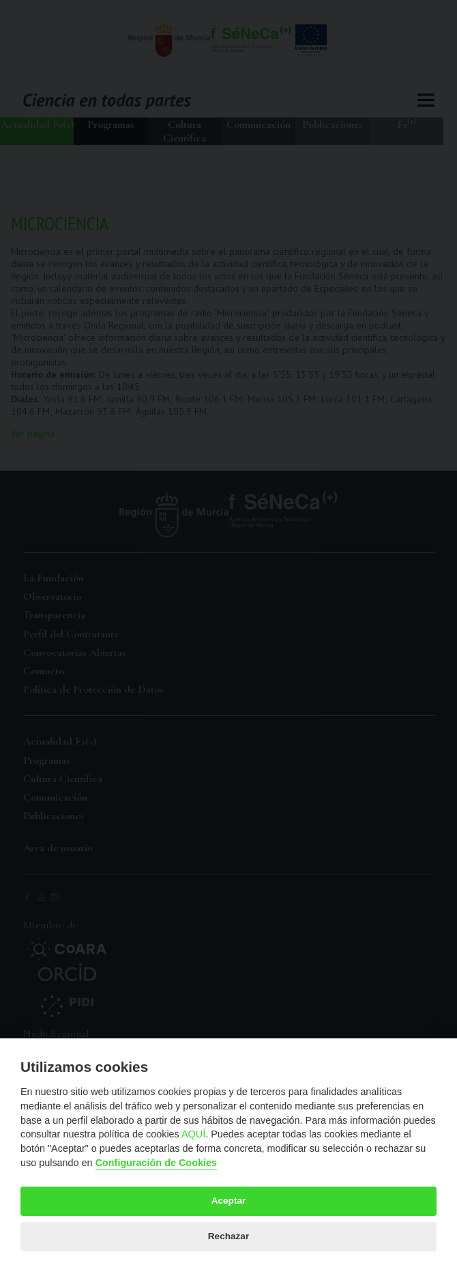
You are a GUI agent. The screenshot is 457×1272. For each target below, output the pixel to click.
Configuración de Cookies (156, 1162)
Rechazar (228, 1236)
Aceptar (228, 1200)
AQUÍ (193, 1134)
